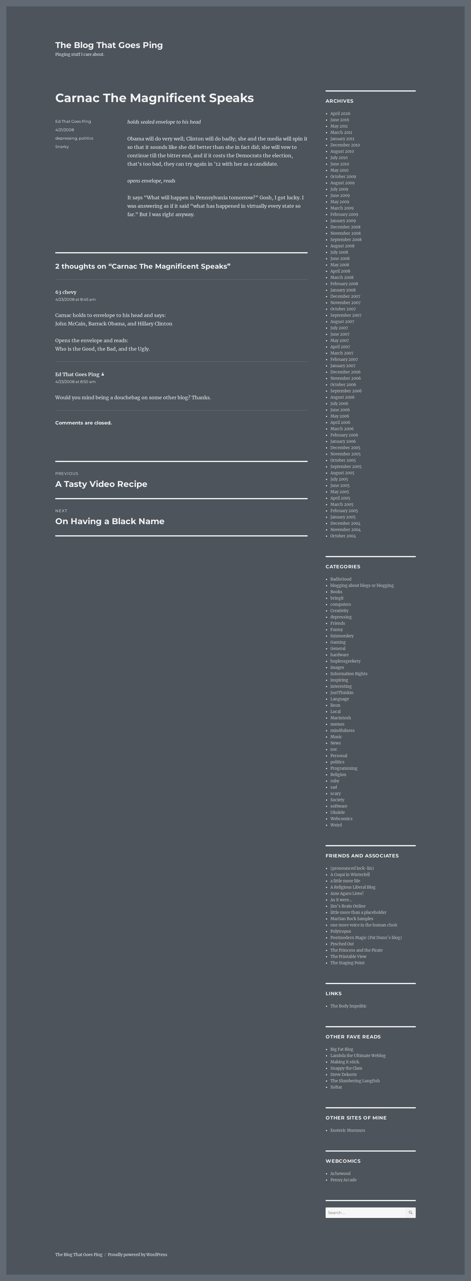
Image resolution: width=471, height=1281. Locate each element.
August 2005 (342, 473)
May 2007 (339, 340)
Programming (343, 768)
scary (335, 793)
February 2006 (344, 435)
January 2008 (343, 290)
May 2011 (339, 126)
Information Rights (349, 673)
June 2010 (339, 164)
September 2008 (346, 239)
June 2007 (340, 334)
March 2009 (342, 208)
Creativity (339, 610)
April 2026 (340, 113)
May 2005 (339, 491)
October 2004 (343, 536)
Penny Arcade (343, 1180)
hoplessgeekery (345, 661)
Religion (338, 774)
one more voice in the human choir (363, 925)
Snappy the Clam (346, 1068)
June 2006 (340, 409)
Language (339, 699)
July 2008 (339, 252)
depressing (66, 138)
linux (335, 705)
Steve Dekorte (343, 1074)
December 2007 (345, 296)
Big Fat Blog (341, 1049)
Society (337, 799)
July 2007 (339, 328)
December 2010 (345, 145)
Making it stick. (345, 1062)
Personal (338, 755)
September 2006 (346, 391)
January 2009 (343, 220)
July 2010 (339, 157)
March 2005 (342, 504)
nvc (333, 749)
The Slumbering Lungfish (355, 1080)
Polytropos (340, 931)
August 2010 (342, 151)
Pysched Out (342, 944)
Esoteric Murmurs (347, 1130)
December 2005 (345, 447)
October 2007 (343, 309)
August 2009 (342, 183)
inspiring (339, 680)
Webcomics (341, 818)
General (337, 648)
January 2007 (343, 365)
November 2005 (345, 454)
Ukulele (337, 812)
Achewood (340, 1173)
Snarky (62, 146)
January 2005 (343, 517)
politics (86, 138)
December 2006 (345, 372)
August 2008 (342, 246)
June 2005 (340, 485)
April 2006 (340, 422)
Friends (337, 623)
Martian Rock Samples (351, 918)
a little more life (345, 881)
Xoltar (336, 1087)
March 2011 (341, 132)
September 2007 (346, 315)
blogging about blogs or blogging (362, 585)
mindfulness (342, 730)
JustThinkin (342, 692)
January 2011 (342, 138)
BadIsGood (340, 579)
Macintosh (340, 718)
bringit (337, 598)
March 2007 (342, 353)
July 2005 (339, 479)
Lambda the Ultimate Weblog (358, 1055)
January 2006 (343, 441)
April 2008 (340, 271)
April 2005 (340, 498)
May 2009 (339, 201)
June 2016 (339, 119)
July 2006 (339, 403)
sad (333, 787)
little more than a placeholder (358, 912)
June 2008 (340, 258)
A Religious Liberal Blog (352, 887)
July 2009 (339, 189)
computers (340, 604)
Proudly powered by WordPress (137, 1254)
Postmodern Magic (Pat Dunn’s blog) (366, 937)
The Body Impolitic (348, 1006)
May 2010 (339, 170)
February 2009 (344, 214)
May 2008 (339, 264)
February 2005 (344, 510)
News (335, 743)
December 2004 (345, 523)
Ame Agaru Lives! (347, 893)
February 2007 (344, 359)
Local (335, 711)
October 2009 (343, 176)
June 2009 (340, 195)
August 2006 (342, 397)
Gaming (338, 642)
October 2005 (343, 460)
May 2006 (339, 416)
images (337, 667)
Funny (336, 629)
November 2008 (345, 233)
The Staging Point (347, 962)
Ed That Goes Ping (73, 121)
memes (337, 724)
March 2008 (342, 277)
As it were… (341, 899)
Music (336, 736)
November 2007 (345, 302)
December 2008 (345, 227)
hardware (339, 654)
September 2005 (346, 466)
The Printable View (348, 956)
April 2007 (340, 346)
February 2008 (344, 283)
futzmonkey (342, 636)
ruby (334, 781)
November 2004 (345, 529)
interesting (341, 686)
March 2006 (342, 428)
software (338, 806)
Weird (336, 825)
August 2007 (342, 321)
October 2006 (343, 384)
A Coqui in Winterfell (350, 874)
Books (336, 591)
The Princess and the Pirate (356, 950)
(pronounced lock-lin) (352, 868)
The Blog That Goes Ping (109, 45)
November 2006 (345, 378)
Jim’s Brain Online (348, 906)
